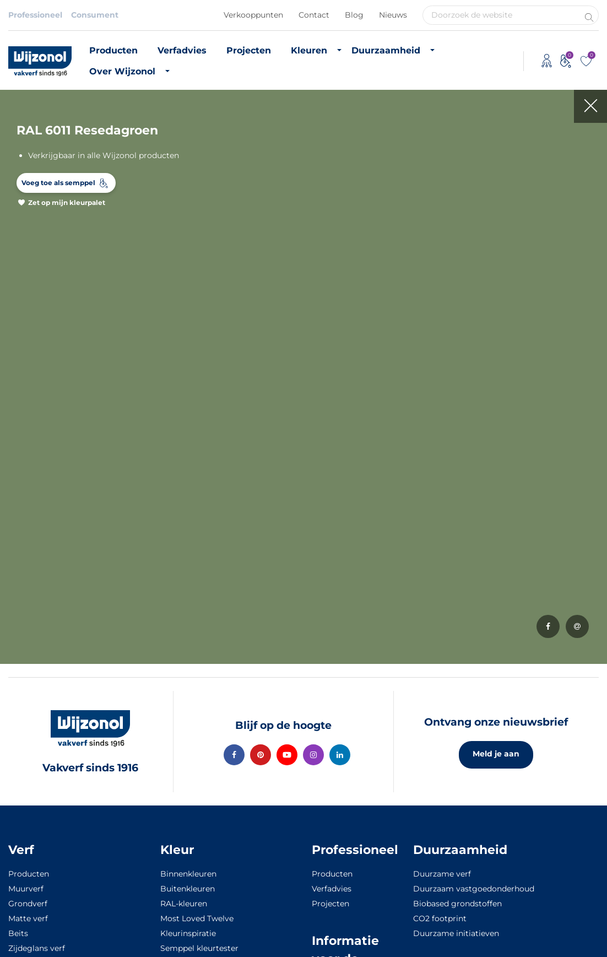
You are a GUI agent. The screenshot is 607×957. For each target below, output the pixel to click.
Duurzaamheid (385, 50)
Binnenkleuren (188, 874)
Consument (94, 15)
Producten (113, 50)
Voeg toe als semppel (58, 183)
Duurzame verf (442, 874)
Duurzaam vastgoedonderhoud (473, 889)
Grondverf (27, 904)
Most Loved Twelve (197, 918)
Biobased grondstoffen (457, 904)
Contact (314, 15)
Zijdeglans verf (36, 948)
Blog (354, 15)
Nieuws (393, 15)
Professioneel (35, 15)
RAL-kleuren (183, 904)
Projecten (248, 50)
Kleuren (309, 50)
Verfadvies (182, 50)
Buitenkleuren (187, 889)
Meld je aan (496, 754)
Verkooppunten (253, 15)
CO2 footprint (440, 918)
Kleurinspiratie (188, 933)
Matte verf (28, 918)
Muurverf (26, 889)
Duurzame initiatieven (456, 933)
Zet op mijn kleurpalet (66, 202)
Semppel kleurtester (199, 948)
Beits (18, 933)
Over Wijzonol (122, 71)
